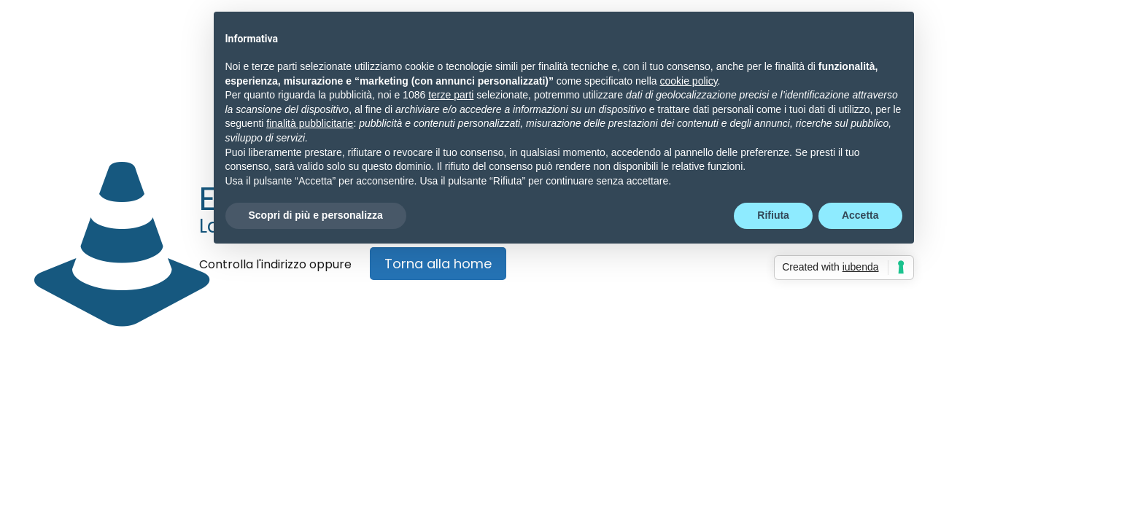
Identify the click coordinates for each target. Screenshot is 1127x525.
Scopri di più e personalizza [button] (316, 215)
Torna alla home (438, 263)
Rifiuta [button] (773, 215)
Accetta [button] (860, 215)
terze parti (450, 95)
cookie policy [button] (688, 81)
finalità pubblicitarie (309, 123)
